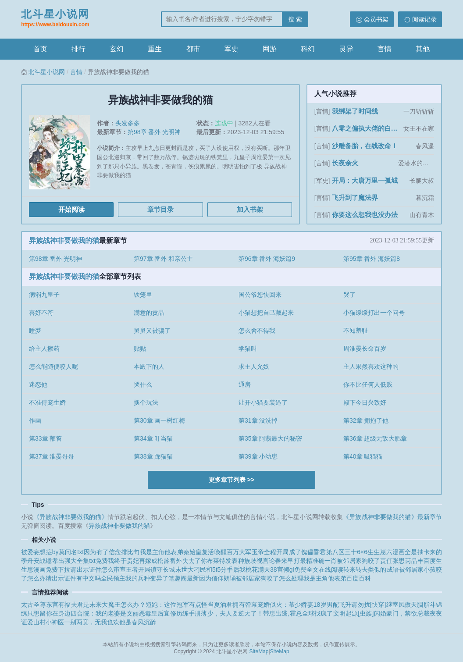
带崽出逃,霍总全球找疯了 (298, 613)
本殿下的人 (149, 366)
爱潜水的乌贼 (416, 163)
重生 (155, 49)
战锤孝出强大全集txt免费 (73, 560)
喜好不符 (41, 312)
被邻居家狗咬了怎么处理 (269, 578)
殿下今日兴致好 (364, 402)
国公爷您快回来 (260, 294)
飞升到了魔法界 (355, 197)
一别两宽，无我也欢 (91, 622)
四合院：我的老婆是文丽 (105, 613)
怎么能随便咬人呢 (53, 366)
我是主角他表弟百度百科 (337, 578)
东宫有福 (58, 604)
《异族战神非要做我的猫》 (70, 516)
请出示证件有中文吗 (73, 578)
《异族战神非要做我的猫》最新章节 (392, 516)
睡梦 (35, 330)
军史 (231, 49)
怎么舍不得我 (257, 330)
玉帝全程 (264, 551)
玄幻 (117, 49)
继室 (392, 604)
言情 (385, 49)
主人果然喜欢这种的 (371, 366)
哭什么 (143, 384)
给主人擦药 (44, 348)
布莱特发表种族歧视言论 (241, 560)
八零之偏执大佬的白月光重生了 (367, 128)
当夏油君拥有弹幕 (233, 604)
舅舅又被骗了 (152, 330)
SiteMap (259, 651)
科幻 (308, 49)
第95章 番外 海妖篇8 (371, 258)
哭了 (349, 294)
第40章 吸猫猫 (362, 456)
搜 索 (295, 19)
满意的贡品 (149, 312)
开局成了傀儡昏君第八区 (310, 551)
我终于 (117, 560)
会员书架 (376, 19)
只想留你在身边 (49, 613)
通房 (245, 384)
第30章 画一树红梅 (159, 420)
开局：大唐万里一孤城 (365, 180)
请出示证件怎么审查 (98, 569)
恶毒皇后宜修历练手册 (170, 613)
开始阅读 (71, 209)
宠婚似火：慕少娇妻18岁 (292, 604)
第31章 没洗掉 (258, 420)
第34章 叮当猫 (153, 438)
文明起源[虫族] (353, 613)
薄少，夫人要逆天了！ (232, 613)
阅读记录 (424, 19)
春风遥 (425, 145)
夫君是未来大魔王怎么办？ (108, 604)
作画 (35, 420)
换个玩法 (146, 402)
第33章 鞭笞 (45, 438)
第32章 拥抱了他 (365, 420)
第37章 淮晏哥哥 (51, 456)
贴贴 (140, 348)
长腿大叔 (422, 180)
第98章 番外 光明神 (154, 131)
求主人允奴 (254, 366)
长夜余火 (345, 163)
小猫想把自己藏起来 (266, 312)
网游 (270, 49)
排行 (78, 49)
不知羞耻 (355, 330)
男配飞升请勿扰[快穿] (356, 604)
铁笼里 (143, 294)
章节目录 (160, 209)
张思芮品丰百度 (414, 560)
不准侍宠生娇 (47, 402)
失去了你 (194, 560)
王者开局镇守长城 (150, 569)
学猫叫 (248, 348)
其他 (423, 49)
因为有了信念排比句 (112, 551)
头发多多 (127, 123)
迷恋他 (38, 384)
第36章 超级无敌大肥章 (375, 438)
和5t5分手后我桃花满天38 (241, 569)
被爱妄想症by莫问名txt (52, 551)
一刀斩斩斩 (418, 111)
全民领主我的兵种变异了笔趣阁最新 (150, 578)
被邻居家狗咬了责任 (364, 560)
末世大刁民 (190, 569)
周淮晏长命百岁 (364, 348)
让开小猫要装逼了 (263, 402)
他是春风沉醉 (137, 622)
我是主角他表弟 (161, 551)
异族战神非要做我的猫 (64, 240)
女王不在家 (418, 128)
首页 (40, 49)
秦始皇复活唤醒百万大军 (217, 551)
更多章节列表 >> (231, 479)
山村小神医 (48, 622)
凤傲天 (408, 604)
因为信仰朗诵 (217, 578)
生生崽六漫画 (386, 551)
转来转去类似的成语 (371, 569)
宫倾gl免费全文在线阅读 (310, 569)
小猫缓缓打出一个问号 (374, 312)
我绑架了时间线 (355, 111)
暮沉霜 (425, 197)
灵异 (346, 49)
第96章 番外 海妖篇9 (267, 258)
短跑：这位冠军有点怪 (177, 604)
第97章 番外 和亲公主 (163, 258)
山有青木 (422, 214)
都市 (193, 49)
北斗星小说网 (55, 19)
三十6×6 (356, 551)
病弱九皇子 (44, 294)
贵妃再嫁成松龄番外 (154, 560)
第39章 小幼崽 (258, 456)
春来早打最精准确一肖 (306, 560)
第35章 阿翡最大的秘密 (270, 438)
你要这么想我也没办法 (365, 214)
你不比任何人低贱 (367, 384)
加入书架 (250, 209)
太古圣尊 (33, 604)
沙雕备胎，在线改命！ (365, 145)
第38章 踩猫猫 (153, 456)
